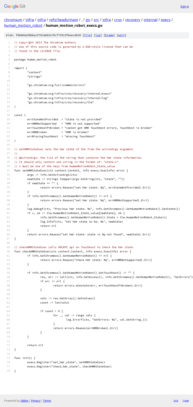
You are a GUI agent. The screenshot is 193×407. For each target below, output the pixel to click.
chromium (13, 19)
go (88, 19)
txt (175, 400)
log (97, 35)
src (96, 19)
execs (165, 19)
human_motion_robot (23, 25)
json (185, 400)
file (87, 35)
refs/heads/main (63, 19)
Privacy (35, 401)
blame (109, 35)
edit (121, 35)
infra (30, 19)
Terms (47, 401)
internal (150, 19)
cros (118, 19)
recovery (132, 19)
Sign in (184, 6)
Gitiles (24, 401)
